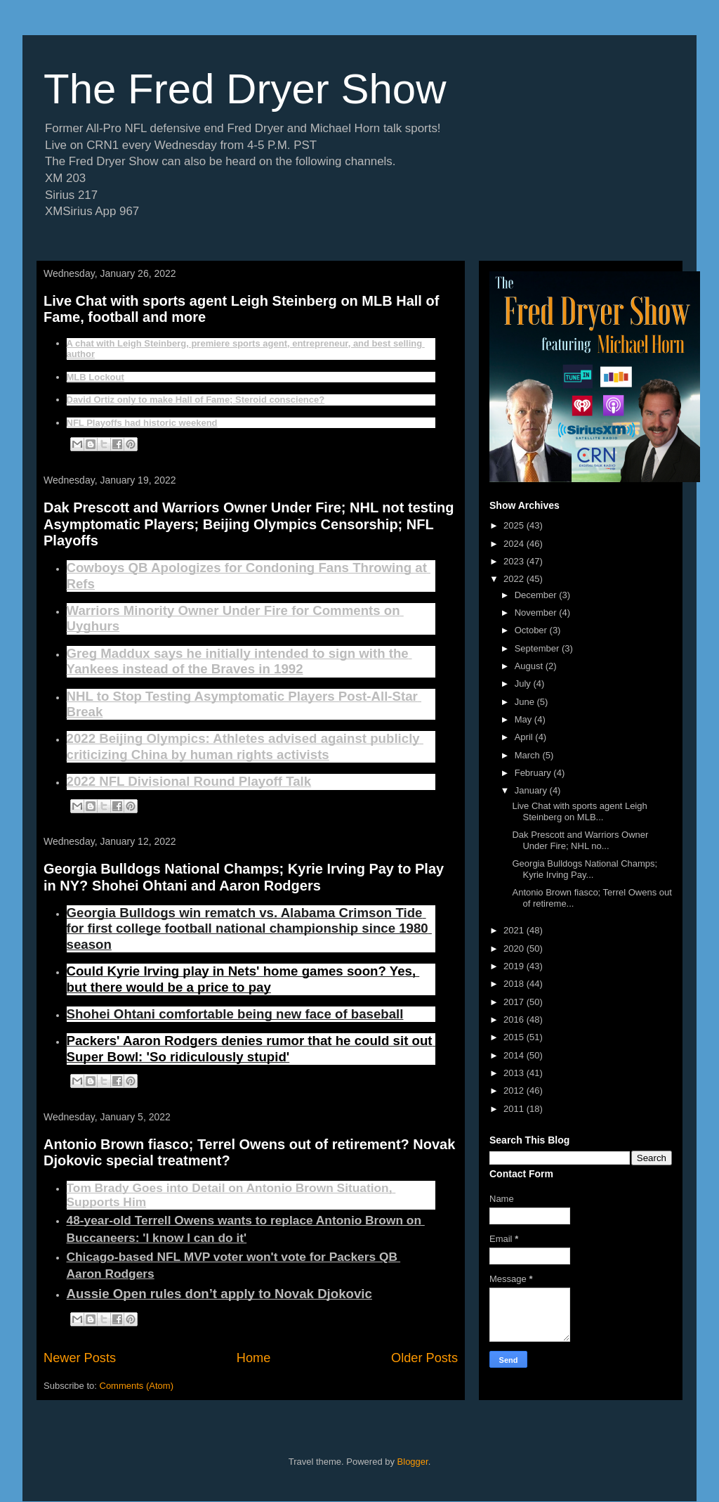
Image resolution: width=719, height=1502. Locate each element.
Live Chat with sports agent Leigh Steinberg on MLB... (579, 811)
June (526, 702)
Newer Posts (80, 1358)
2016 (515, 1019)
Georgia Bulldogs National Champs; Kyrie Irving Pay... (584, 869)
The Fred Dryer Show (245, 88)
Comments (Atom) (136, 1385)
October (532, 630)
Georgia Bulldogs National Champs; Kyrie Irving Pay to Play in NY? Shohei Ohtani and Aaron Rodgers (244, 877)
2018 (515, 983)
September (538, 648)
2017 (515, 1002)
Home (254, 1358)
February (534, 773)
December (537, 595)
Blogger (412, 1461)
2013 (515, 1073)
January (532, 790)
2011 (515, 1108)
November (537, 612)
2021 (515, 930)
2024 (515, 543)
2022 (515, 579)
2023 (515, 561)
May (524, 719)
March (529, 755)
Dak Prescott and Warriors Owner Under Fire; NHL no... (580, 840)
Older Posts (424, 1358)
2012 (515, 1090)
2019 (515, 966)
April (525, 737)
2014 (515, 1055)
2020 (515, 948)
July (524, 683)
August (530, 666)
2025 (515, 525)
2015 (515, 1037)
